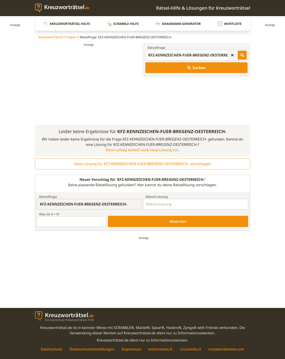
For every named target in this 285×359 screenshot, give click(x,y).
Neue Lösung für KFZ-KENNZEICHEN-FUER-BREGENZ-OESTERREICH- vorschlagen (142, 163)
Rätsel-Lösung (157, 197)
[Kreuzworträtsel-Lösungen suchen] (242, 55)
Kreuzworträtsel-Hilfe (67, 24)
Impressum (131, 349)
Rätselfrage (156, 47)
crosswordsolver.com (226, 349)
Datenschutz (51, 349)
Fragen (71, 37)
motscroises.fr (160, 349)
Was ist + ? (49, 214)
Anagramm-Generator (178, 24)
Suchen (196, 67)
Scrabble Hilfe (123, 24)
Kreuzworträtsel (51, 37)
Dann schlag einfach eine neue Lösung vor (142, 149)
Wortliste (230, 24)
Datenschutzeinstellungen (92, 349)
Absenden (178, 221)
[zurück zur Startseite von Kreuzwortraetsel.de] (64, 8)
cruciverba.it (190, 349)
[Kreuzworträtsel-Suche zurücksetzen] (232, 55)
